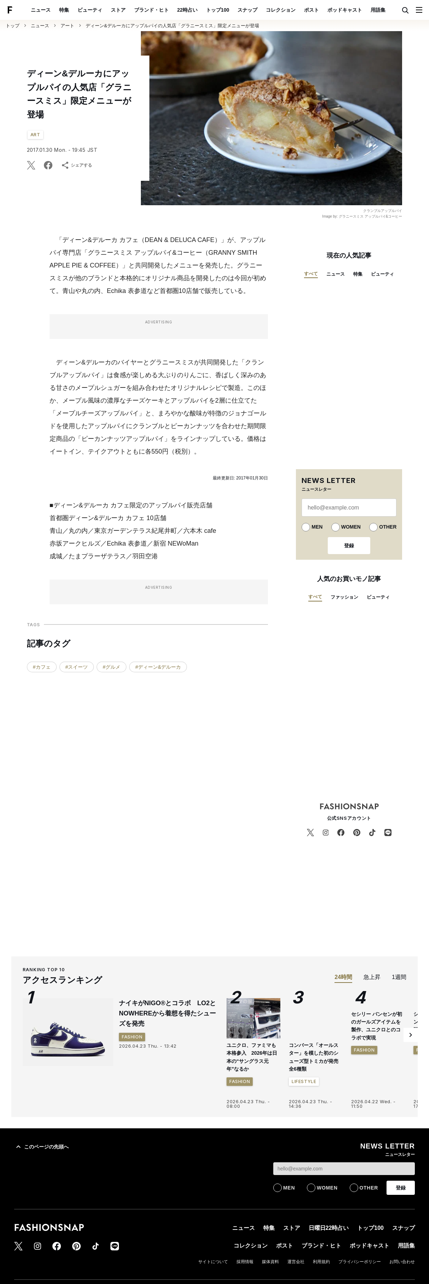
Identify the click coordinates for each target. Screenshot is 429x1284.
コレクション (281, 9)
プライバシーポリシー (359, 1261)
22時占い (187, 9)
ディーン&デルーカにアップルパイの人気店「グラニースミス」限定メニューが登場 (172, 25)
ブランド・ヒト (151, 9)
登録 (349, 545)
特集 (64, 9)
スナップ (247, 9)
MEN (316, 527)
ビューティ (90, 9)
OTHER (387, 527)
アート (67, 25)
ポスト (311, 9)
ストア (118, 9)
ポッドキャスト (344, 9)
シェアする (76, 165)
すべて (311, 273)
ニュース (41, 9)
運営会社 (295, 1261)
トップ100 (217, 9)
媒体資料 (270, 1261)
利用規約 (321, 1261)
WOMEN (351, 527)
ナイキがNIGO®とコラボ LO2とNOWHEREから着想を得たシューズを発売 (167, 1013)
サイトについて (213, 1261)
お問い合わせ (402, 1261)
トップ (12, 25)
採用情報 (244, 1261)
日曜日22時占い (329, 1228)
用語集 (378, 9)
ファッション (344, 597)
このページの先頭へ (41, 1146)
